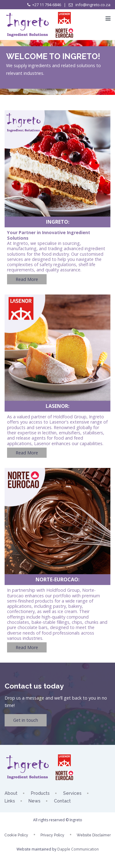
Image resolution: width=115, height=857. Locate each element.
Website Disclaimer (94, 835)
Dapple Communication (78, 849)
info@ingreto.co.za (92, 4)
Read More (27, 279)
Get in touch (25, 720)
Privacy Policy (52, 835)
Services (72, 793)
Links (10, 800)
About (11, 793)
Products (40, 793)
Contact (62, 800)
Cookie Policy (16, 835)
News (34, 800)
